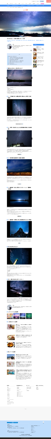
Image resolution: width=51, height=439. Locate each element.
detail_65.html (19, 328)
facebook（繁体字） (29, 388)
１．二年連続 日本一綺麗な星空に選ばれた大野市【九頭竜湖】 (16, 57)
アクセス (38, 3)
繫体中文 (37, 388)
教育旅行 (18, 388)
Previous (6, 138)
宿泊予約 (34, 3)
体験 (19, 3)
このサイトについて (33, 431)
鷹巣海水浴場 (19, 216)
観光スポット (9, 389)
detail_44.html (22, 316)
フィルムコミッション (19, 391)
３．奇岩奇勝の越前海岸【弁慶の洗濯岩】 (13, 59)
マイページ (43, 3)
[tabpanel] (19, 78)
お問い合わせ (15, 422)
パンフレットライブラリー (10, 399)
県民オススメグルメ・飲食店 (40, 5)
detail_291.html (38, 61)
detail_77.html (16, 316)
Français (37, 389)
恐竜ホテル (23, 5)
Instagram (31, 50)
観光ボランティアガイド (10, 401)
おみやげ (30, 3)
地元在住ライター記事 (31, 5)
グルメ (26, 3)
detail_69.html (29, 316)
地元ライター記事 (12, 7)
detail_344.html (10, 316)
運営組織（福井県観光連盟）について (35, 425)
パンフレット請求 (10, 422)
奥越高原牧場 (19, 154)
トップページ (8, 7)
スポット (16, 3)
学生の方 (18, 390)
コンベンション (19, 389)
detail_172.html (38, 65)
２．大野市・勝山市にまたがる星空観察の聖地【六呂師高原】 (16, 58)
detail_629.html (19, 345)
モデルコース (11, 3)
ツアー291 (8, 400)
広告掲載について (33, 432)
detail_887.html (19, 356)
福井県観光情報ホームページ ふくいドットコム (11, 1)
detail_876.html (19, 375)
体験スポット (9, 390)
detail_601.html (19, 337)
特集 (7, 3)
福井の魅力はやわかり (15, 5)
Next (31, 138)
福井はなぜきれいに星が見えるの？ (13, 56)
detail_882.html (19, 364)
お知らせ (8, 398)
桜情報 (8, 5)
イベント (23, 3)
